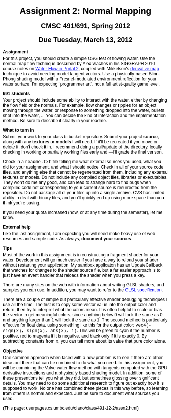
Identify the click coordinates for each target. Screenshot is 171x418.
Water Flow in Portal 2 (57, 68)
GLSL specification (143, 290)
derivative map (144, 68)
